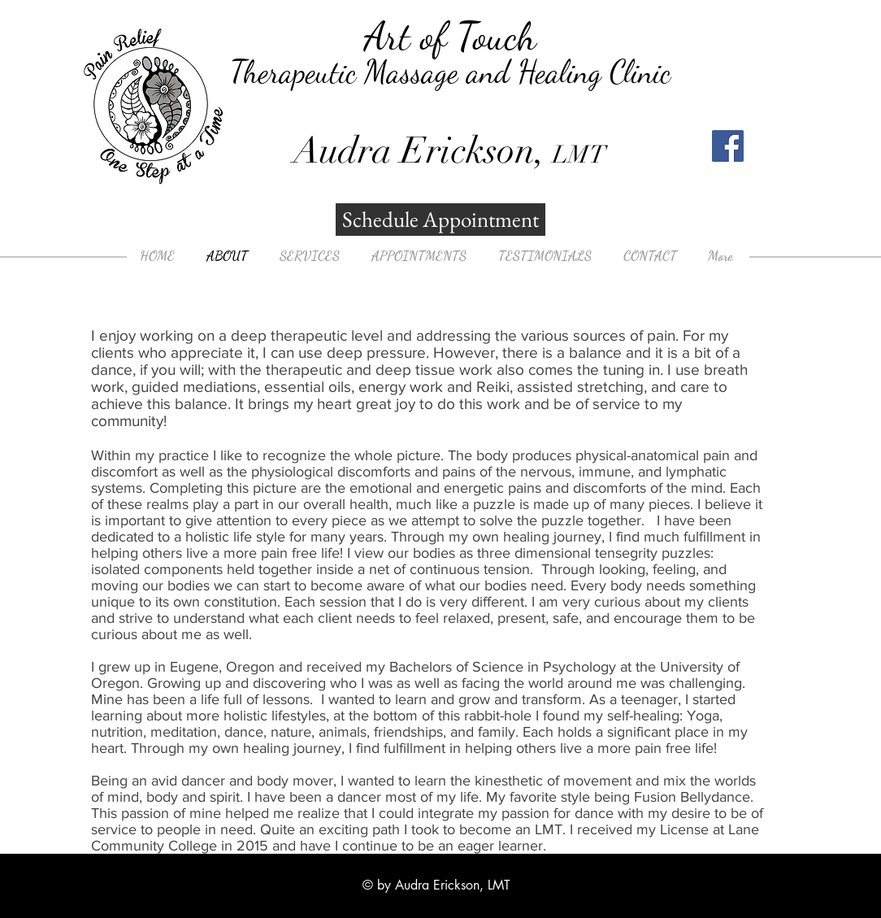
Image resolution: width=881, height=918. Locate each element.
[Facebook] (728, 146)
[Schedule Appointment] (440, 219)
